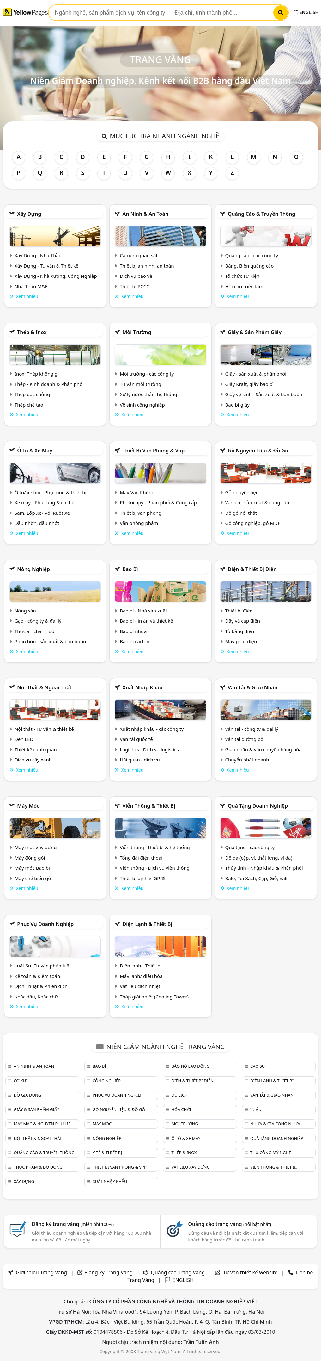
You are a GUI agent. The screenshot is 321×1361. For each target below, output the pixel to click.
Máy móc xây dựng (36, 847)
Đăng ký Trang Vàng (109, 1272)
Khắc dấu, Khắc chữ (36, 996)
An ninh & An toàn (145, 213)
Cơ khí (20, 1081)
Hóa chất (181, 1109)
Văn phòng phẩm (139, 523)
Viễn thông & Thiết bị (148, 805)
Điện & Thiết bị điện (252, 569)
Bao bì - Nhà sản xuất (143, 610)
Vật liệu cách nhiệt (140, 986)
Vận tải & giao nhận (252, 687)
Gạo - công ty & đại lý (38, 621)
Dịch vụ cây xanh (33, 759)
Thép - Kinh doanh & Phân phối (49, 384)
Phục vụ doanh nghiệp (45, 924)
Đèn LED (24, 739)
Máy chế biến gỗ (33, 878)
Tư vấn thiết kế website (251, 1272)
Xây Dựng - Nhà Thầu (38, 255)
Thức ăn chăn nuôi (35, 631)
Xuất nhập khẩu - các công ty (152, 729)
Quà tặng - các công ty (250, 847)
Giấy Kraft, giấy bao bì (249, 384)
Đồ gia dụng (27, 1095)
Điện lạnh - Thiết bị (140, 965)
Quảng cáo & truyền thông (261, 213)
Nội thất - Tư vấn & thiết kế (44, 729)
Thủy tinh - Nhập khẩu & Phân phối (264, 868)
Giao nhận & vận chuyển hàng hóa (263, 749)
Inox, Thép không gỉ (37, 373)
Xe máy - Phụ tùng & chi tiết (45, 502)
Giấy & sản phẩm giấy (255, 332)
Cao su (257, 1066)
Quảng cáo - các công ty (251, 255)
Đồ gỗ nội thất (241, 513)
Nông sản (25, 610)
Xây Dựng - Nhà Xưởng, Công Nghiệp (56, 276)
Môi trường (136, 332)
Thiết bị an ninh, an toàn (147, 266)
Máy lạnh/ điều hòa (141, 976)
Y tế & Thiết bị (107, 1152)
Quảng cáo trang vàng (229, 1224)
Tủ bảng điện (239, 631)
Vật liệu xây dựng (190, 1167)
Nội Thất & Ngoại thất (44, 687)
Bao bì (130, 569)
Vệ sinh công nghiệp (142, 404)
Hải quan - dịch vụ (140, 759)
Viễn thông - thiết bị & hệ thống (155, 847)
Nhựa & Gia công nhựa (275, 1124)
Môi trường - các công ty (147, 373)
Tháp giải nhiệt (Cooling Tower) (154, 996)
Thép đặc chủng (32, 394)
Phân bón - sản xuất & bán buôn (50, 641)
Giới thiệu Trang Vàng (41, 1272)
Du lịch (179, 1095)
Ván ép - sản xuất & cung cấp (257, 502)
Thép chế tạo (29, 404)
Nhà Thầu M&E (31, 286)
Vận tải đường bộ (244, 739)
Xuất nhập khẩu (142, 687)
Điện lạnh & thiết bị (147, 924)
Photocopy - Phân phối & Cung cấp (158, 502)
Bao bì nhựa (133, 631)
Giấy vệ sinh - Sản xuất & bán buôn (263, 394)
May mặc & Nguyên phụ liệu (43, 1124)
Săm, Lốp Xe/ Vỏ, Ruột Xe (42, 513)
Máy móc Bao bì (32, 868)
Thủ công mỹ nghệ (270, 1152)
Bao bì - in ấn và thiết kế (146, 621)
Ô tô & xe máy (34, 450)
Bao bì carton (134, 641)
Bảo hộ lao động (190, 1066)
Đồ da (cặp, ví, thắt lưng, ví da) (258, 858)
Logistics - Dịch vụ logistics (149, 749)
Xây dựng (29, 213)
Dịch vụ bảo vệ (136, 276)
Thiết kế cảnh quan (36, 749)
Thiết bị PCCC (134, 286)
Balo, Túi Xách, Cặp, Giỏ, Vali (256, 878)
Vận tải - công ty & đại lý (251, 729)
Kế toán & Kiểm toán (37, 976)
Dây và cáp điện (242, 621)
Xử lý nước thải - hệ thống (148, 394)
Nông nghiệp (33, 569)
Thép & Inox (32, 332)
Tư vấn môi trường (140, 384)
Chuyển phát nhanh (247, 759)
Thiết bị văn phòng (140, 513)
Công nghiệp (107, 1081)
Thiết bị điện (239, 610)
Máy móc (28, 805)
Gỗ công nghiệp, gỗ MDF (252, 523)
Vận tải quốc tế (136, 739)
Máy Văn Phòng (137, 492)
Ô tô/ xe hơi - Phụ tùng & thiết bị (51, 492)
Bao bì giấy (237, 404)
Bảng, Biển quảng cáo (249, 266)
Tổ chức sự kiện (242, 276)
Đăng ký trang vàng (73, 1224)
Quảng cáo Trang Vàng (178, 1272)
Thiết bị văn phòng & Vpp (153, 450)
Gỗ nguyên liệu (242, 492)
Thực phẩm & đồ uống (38, 1167)
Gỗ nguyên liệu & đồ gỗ (258, 450)
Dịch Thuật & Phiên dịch (41, 986)
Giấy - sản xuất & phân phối (256, 373)
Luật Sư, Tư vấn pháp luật (43, 965)
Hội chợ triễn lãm (244, 286)
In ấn (256, 1109)
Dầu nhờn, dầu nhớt (37, 523)
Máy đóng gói (30, 858)
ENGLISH (306, 12)
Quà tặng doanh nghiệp (258, 805)
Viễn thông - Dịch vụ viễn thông (155, 868)
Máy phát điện (241, 641)
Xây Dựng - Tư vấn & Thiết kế (46, 266)
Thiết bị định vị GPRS (143, 878)
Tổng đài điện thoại (141, 858)
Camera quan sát (139, 255)
